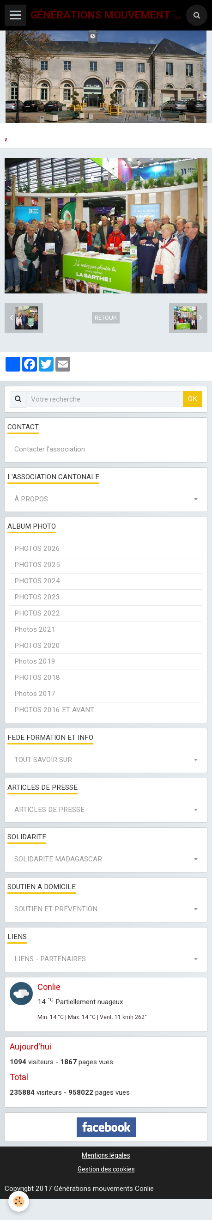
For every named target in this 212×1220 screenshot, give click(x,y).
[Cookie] (18, 1201)
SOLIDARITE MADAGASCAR (58, 859)
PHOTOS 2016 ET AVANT (54, 710)
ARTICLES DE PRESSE (49, 809)
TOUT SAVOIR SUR (43, 760)
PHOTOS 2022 (37, 613)
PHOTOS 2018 (37, 677)
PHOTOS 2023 (37, 597)
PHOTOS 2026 (37, 548)
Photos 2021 (34, 629)
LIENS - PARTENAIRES (50, 959)
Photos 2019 (34, 661)
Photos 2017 (34, 693)
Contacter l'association (49, 449)
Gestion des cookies (106, 1169)
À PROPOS (31, 499)
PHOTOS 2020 (37, 645)
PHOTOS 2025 (37, 565)
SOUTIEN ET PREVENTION (55, 909)
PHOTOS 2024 (37, 581)
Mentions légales (106, 1155)
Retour (106, 317)
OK (192, 399)
